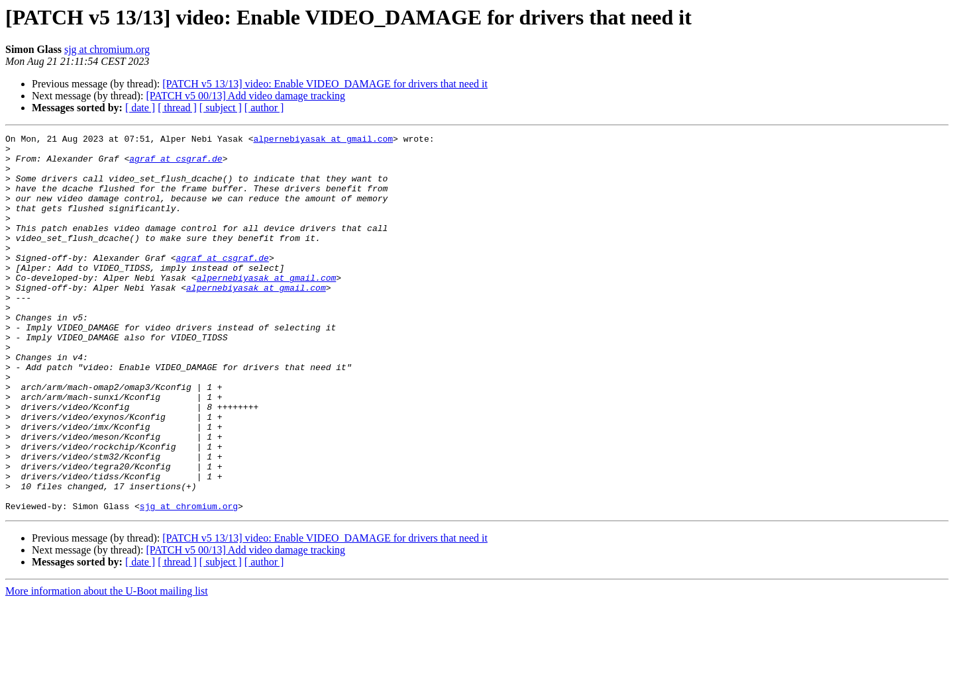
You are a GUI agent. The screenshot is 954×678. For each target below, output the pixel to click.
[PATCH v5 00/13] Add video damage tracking (245, 95)
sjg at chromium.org (107, 49)
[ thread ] (177, 107)
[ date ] (140, 107)
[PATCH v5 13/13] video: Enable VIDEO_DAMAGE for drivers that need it (325, 83)
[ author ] (264, 107)
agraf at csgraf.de (175, 164)
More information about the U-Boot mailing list (106, 666)
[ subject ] (220, 107)
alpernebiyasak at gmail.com (323, 140)
